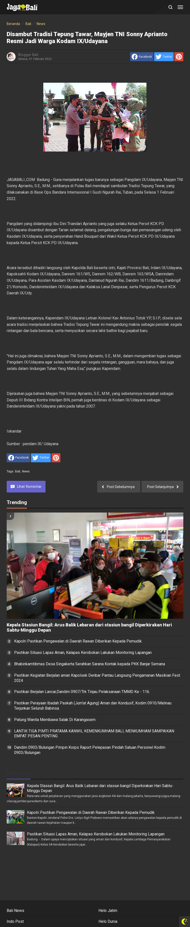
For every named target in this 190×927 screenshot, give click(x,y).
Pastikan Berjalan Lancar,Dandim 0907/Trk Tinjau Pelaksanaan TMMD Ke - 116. (82, 691)
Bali (18, 471)
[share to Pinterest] (178, 56)
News (26, 471)
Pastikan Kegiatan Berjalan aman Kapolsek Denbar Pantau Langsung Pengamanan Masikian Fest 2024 (97, 678)
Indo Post (15, 921)
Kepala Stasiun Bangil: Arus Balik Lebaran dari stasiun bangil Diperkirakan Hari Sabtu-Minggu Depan (89, 627)
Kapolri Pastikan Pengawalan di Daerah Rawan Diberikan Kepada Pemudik (78, 641)
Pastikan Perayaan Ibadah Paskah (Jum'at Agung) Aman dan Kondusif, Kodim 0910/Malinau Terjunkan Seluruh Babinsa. (92, 706)
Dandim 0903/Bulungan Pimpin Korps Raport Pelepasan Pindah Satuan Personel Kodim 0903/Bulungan (89, 750)
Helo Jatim (107, 910)
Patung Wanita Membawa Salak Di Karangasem (54, 719)
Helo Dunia (107, 921)
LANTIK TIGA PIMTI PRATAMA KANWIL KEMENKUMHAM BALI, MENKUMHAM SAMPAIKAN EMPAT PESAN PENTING (94, 734)
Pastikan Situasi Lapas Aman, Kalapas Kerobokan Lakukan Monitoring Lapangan (83, 652)
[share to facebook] (141, 56)
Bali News (15, 910)
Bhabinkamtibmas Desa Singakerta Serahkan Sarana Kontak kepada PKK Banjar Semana (89, 664)
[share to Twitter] (164, 56)
